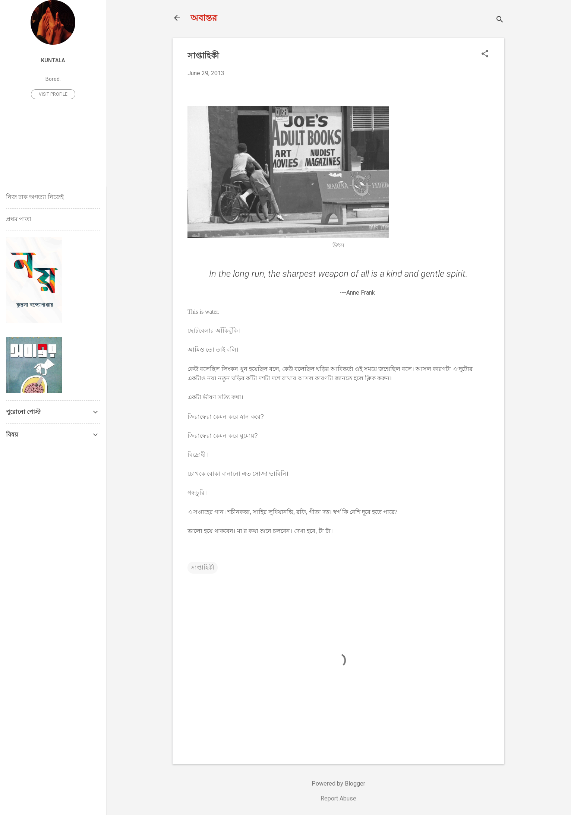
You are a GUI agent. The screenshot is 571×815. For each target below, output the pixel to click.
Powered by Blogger (338, 783)
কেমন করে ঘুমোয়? (235, 435)
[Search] (499, 20)
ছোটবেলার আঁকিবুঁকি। (213, 330)
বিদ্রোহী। (197, 454)
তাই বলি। (227, 349)
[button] (484, 54)
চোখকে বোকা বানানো (213, 473)
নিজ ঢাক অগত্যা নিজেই (35, 196)
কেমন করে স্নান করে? (238, 416)
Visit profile (53, 94)
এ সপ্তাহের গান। (206, 512)
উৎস (338, 245)
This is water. (203, 311)
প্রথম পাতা (18, 219)
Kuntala (53, 60)
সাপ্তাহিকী (202, 567)
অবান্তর (203, 18)
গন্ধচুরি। (197, 492)
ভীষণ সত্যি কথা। (223, 397)
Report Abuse (338, 798)
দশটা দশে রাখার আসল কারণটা (295, 378)
